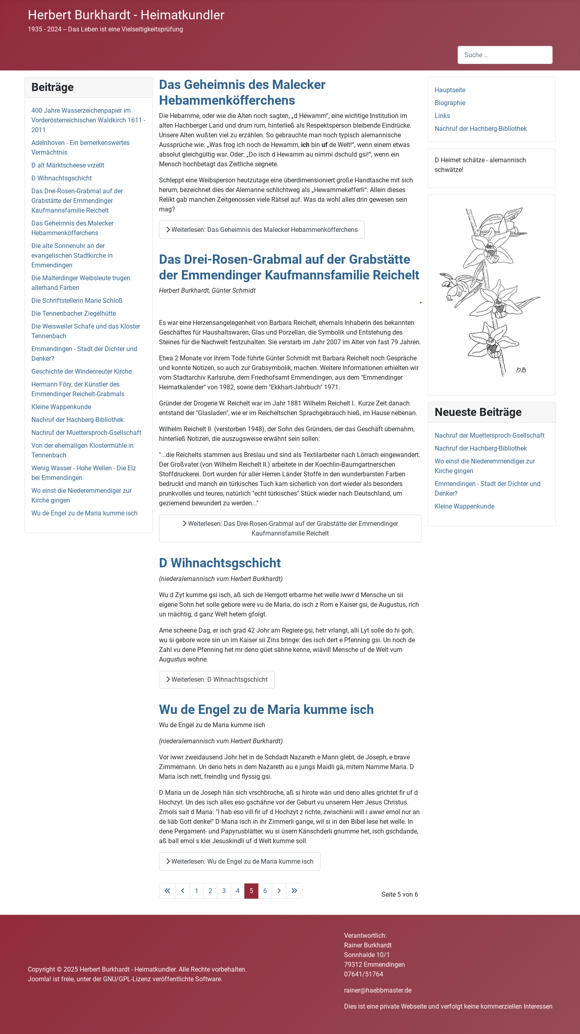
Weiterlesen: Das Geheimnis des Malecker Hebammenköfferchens (262, 230)
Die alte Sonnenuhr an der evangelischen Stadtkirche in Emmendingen (72, 255)
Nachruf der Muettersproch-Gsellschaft (86, 432)
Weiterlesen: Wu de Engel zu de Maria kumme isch (240, 861)
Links (442, 116)
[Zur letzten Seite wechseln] (294, 891)
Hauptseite (450, 90)
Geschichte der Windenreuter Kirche (81, 371)
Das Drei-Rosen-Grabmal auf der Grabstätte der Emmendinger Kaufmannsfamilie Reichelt (77, 200)
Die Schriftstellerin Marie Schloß (77, 300)
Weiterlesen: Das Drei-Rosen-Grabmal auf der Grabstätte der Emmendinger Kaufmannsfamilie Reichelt (290, 528)
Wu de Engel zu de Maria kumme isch (84, 513)
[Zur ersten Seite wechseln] (167, 891)
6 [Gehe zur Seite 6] (265, 891)
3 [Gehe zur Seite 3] (224, 891)
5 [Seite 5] (251, 891)
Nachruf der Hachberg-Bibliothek (77, 420)
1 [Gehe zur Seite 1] (196, 891)
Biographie (450, 103)
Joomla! (39, 979)
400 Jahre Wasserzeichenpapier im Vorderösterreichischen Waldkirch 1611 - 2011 (88, 120)
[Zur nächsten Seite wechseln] (279, 891)
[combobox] (505, 55)
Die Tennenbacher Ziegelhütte (73, 313)
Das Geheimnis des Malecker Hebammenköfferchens (242, 92)
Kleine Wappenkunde (61, 407)
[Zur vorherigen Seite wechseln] (182, 891)
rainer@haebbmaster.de (377, 990)
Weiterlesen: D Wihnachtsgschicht (217, 679)
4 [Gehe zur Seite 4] (237, 891)
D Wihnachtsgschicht (61, 178)
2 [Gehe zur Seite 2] (210, 891)
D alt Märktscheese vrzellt (67, 165)
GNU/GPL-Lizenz (127, 979)
